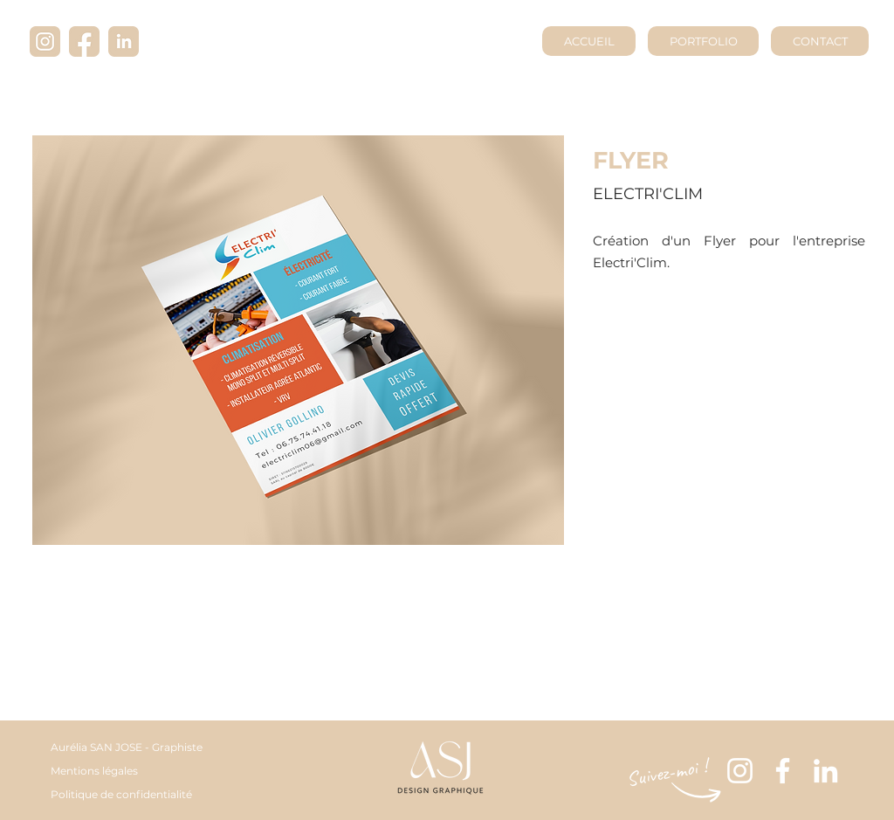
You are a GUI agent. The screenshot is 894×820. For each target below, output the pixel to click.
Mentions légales (94, 770)
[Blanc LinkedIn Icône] (825, 771)
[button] (298, 340)
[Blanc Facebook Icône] (783, 771)
